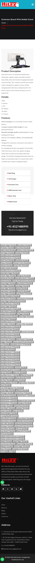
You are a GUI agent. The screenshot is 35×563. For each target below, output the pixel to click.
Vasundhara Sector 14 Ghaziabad (20, 344)
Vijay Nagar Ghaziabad (26, 316)
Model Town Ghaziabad (7, 260)
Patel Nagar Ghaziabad (7, 253)
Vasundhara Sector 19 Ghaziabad (10, 309)
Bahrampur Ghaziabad (7, 426)
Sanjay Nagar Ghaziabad (7, 288)
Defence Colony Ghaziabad (25, 250)
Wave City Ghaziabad (19, 372)
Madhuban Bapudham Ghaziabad (10, 370)
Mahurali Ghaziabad (26, 375)
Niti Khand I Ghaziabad (7, 247)
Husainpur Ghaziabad (22, 408)
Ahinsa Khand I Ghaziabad (25, 418)
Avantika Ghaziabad (27, 332)
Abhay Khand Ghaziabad (22, 247)
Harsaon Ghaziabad (6, 372)
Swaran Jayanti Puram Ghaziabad (23, 342)
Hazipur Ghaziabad (6, 411)
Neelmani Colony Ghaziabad (21, 263)
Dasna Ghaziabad (5, 385)
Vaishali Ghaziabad (22, 288)
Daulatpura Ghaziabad (22, 253)
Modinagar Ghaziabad (7, 393)
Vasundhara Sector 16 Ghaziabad (10, 270)
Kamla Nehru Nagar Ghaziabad (9, 273)
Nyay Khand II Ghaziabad (8, 431)
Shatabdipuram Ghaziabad (20, 449)
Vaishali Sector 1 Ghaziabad (8, 400)
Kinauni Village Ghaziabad (24, 444)
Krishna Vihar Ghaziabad (7, 339)
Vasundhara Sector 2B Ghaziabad (10, 332)
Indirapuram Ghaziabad (7, 278)
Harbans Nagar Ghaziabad (8, 306)
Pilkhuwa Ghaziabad (22, 390)
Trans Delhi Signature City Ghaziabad (11, 388)
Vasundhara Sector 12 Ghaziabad (10, 362)
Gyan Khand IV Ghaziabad (25, 298)
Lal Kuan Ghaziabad (21, 367)
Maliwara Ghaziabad (6, 265)
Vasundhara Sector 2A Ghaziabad (10, 255)
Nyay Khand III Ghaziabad (25, 283)
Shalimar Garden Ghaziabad (8, 268)
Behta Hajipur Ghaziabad (8, 324)
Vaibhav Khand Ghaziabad (8, 250)
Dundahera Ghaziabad (28, 370)
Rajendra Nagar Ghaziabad (8, 245)
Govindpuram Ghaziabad (7, 349)
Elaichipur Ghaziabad (6, 405)
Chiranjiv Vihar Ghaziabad (24, 324)
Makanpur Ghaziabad (6, 446)
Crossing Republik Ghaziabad (9, 416)
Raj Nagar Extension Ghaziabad (10, 357)
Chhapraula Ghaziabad (7, 367)
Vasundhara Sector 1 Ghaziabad (10, 375)
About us (4, 508)
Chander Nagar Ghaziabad (8, 275)
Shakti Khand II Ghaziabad (8, 319)
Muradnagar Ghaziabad (7, 377)
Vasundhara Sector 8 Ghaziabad (10, 360)
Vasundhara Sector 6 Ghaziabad (10, 334)
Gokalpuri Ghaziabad (24, 403)
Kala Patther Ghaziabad (7, 428)
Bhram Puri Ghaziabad (23, 291)
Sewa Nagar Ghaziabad (22, 286)
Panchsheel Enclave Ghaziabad (9, 329)
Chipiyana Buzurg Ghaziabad (24, 423)
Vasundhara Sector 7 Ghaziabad (10, 352)
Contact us (4, 516)
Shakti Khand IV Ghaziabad (24, 339)
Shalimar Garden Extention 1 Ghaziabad (12, 439)
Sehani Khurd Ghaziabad (22, 377)
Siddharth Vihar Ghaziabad (26, 400)
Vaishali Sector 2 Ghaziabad (8, 398)
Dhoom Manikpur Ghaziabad (9, 413)
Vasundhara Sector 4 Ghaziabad (10, 355)
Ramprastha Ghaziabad (23, 431)
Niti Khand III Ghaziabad (24, 311)
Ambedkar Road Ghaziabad (25, 421)
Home (3, 23)
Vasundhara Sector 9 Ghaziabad (10, 347)
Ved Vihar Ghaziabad (6, 380)
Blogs (3, 510)
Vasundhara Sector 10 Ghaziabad (10, 365)
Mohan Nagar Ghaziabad (21, 446)
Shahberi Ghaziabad (6, 441)
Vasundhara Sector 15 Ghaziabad (10, 258)
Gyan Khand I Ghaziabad (7, 408)
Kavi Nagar (11, 451)
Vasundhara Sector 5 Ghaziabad (10, 303)
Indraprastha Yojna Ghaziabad (23, 426)
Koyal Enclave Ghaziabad (8, 444)
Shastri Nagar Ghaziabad (8, 293)
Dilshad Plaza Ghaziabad (21, 405)
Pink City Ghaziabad (22, 428)
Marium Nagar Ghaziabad (8, 283)
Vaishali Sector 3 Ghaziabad (8, 403)
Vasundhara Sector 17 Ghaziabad (10, 321)
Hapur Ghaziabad (18, 411)
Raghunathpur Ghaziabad (26, 383)
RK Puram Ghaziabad (6, 433)
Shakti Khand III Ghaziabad (8, 311)
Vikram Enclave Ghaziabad (8, 395)
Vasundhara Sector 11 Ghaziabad (10, 337)
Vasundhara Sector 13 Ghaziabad (10, 326)
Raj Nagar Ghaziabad (23, 314)
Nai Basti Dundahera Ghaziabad (10, 296)
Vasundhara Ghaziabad (24, 245)
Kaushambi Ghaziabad (22, 260)
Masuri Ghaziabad (5, 449)
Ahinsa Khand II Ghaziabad (8, 418)
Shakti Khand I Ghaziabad (8, 291)
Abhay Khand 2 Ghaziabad (8, 421)
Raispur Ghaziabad (19, 380)
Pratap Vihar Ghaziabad (21, 265)
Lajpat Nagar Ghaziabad (20, 441)
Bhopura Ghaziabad (6, 263)
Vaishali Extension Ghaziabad (9, 316)
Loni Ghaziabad (5, 344)
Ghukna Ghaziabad (6, 281)
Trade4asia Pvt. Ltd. (17, 559)
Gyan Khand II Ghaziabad (24, 293)
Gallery (3, 513)
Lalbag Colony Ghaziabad (8, 314)
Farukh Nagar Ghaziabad (7, 390)
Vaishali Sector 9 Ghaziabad (23, 393)
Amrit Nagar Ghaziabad (7, 286)
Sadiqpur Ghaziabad (6, 342)
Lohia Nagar (4, 451)
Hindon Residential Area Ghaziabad (23, 281)
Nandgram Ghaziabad (23, 275)
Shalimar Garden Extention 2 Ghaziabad (12, 436)
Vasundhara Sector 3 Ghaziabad (25, 278)
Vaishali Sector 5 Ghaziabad (25, 395)
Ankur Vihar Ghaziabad (7, 423)
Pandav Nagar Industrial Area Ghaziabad (12, 301)
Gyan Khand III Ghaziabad (8, 298)
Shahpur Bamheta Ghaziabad (9, 383)
